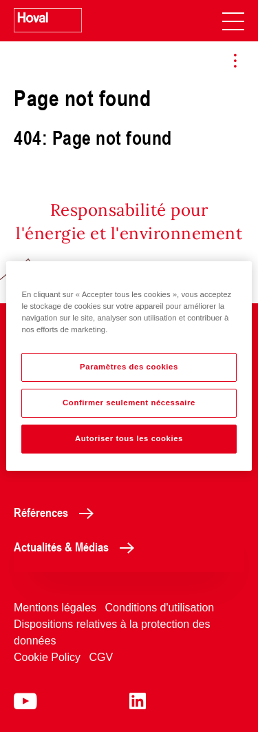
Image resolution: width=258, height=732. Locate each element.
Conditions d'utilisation (160, 607)
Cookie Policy (47, 657)
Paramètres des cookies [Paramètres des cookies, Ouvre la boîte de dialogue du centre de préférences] (129, 367)
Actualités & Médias (78, 547)
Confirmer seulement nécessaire (129, 402)
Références (57, 512)
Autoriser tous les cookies (129, 438)
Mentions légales (55, 607)
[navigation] (233, 20)
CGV (101, 657)
